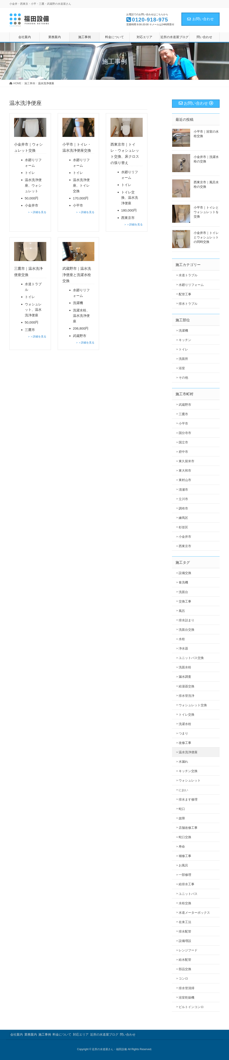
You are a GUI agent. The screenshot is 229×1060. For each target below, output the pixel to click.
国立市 (183, 442)
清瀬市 (183, 489)
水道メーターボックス (194, 912)
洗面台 (183, 592)
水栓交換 (185, 903)
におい (183, 790)
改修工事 (185, 743)
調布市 (183, 508)
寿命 (182, 846)
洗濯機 (183, 330)
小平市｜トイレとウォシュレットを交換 (206, 212)
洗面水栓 (185, 667)
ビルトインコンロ (191, 1007)
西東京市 (185, 546)
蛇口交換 (185, 837)
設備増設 (185, 941)
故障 (182, 818)
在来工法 (185, 922)
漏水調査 (185, 676)
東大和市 (185, 470)
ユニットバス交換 (191, 658)
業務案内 (30, 1034)
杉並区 (183, 527)
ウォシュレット (190, 780)
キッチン (185, 340)
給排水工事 (186, 884)
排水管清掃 (186, 988)
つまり (183, 733)
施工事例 (44, 1034)
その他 (183, 377)
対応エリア (81, 1034)
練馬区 (183, 518)
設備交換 (185, 573)
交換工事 (185, 601)
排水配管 (185, 931)
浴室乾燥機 (186, 997)
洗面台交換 (186, 629)
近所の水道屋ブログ (104, 1034)
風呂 (182, 611)
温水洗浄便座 (188, 752)
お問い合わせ (200, 19)
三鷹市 (183, 414)
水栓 (182, 639)
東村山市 (185, 480)
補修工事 (185, 856)
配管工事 (185, 294)
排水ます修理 (188, 799)
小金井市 (185, 536)
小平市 (183, 423)
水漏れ (183, 761)
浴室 (182, 368)
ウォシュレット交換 (193, 705)
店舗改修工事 (188, 827)
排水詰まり (186, 620)
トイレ (183, 349)
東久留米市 (186, 461)
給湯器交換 (186, 686)
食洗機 (183, 582)
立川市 (183, 499)
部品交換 (185, 969)
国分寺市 (185, 433)
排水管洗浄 (186, 695)
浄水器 (183, 648)
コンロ (183, 978)
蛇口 (182, 809)
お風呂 (183, 865)
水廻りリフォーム (191, 285)
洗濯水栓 (185, 724)
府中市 (183, 451)
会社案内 (16, 1034)
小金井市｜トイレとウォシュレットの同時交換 (206, 237)
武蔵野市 (185, 404)
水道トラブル (188, 275)
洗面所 (183, 359)
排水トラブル (188, 303)
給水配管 (185, 959)
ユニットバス (188, 894)
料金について (62, 1034)
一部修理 (185, 874)
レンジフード (188, 950)
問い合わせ (128, 1034)
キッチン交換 (188, 771)
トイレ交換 (186, 714)
